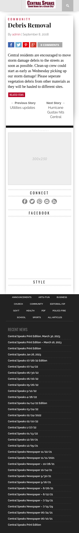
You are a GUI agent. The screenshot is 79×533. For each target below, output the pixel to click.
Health (30, 311)
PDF (44, 311)
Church (18, 304)
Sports (37, 317)
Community (36, 304)
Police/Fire (59, 311)
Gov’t (16, 311)
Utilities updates (22, 108)
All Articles (55, 317)
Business (62, 297)
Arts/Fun (44, 297)
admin (16, 34)
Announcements (21, 297)
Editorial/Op (57, 304)
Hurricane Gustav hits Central (55, 112)
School (21, 317)
